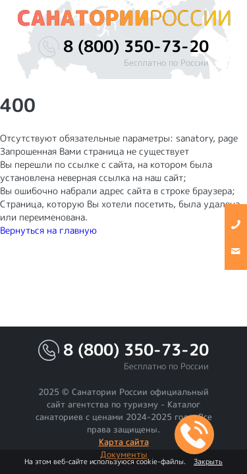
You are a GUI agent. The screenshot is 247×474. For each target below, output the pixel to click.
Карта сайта (124, 442)
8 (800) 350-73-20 (136, 46)
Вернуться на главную (48, 230)
